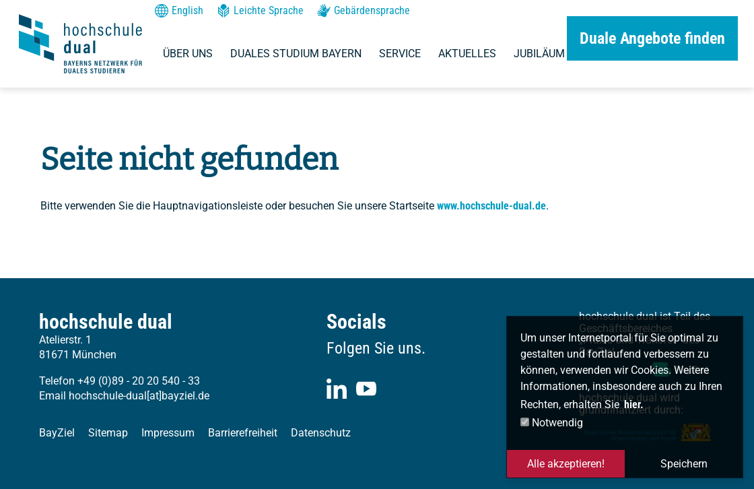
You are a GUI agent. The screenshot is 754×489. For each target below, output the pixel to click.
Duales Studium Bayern (296, 53)
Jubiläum (539, 53)
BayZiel (57, 432)
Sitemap (108, 432)
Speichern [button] (684, 463)
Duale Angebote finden (652, 38)
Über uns (188, 53)
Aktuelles (467, 53)
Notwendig (551, 422)
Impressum (168, 432)
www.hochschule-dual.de (491, 205)
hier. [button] (634, 404)
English (179, 11)
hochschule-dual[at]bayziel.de (139, 395)
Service (400, 53)
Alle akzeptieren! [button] (566, 463)
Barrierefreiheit (242, 432)
